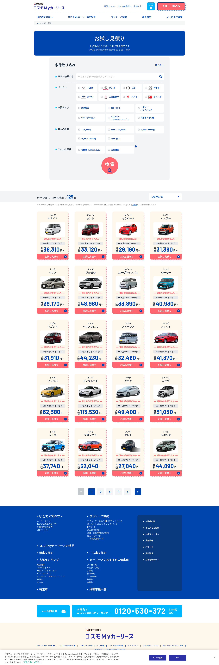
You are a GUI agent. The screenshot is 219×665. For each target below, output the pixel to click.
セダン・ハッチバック (146, 108)
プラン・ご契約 (99, 516)
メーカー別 (92, 565)
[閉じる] (214, 657)
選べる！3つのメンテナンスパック (102, 524)
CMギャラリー (43, 530)
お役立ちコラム (152, 534)
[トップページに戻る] (49, 6)
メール (134, 205)
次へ (138, 491)
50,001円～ (115, 139)
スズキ (134, 97)
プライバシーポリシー (44, 646)
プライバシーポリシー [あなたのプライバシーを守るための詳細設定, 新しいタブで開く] (32, 662)
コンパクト (116, 108)
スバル (90, 97)
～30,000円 (86, 130)
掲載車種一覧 (98, 589)
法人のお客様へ (125, 6)
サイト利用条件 (115, 646)
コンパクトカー (44, 568)
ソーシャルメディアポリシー (91, 646)
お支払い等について (150, 646)
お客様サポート (152, 560)
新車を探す (46, 552)
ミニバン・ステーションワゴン (119, 118)
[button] (151, 6)
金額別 (90, 582)
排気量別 (91, 574)
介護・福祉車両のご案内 (98, 533)
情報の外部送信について (116, 650)
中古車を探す (98, 552)
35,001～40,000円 (148, 130)
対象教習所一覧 (96, 539)
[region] (109, 657)
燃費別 (90, 579)
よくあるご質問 (152, 528)
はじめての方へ (52, 516)
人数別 (90, 571)
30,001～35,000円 (118, 130)
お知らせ (149, 547)
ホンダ (112, 88)
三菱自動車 (114, 97)
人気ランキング (49, 559)
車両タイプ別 (93, 568)
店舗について (110, 6)
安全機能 (115, 150)
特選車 (43, 589)
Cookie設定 (98, 650)
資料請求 (137, 6)
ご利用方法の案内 (45, 527)
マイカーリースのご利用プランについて (104, 521)
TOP (37, 23)
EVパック (91, 527)
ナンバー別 (92, 576)
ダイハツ (157, 97)
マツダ (157, 88)
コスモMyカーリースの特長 (56, 545)
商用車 (40, 579)
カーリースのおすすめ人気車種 (109, 559)
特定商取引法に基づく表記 (173, 646)
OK (177, 658)
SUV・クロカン (88, 118)
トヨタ (90, 88)
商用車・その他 (147, 118)
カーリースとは (44, 521)
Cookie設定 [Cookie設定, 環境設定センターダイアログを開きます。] (157, 658)
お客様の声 (150, 521)
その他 (40, 582)
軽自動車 (85, 108)
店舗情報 (149, 541)
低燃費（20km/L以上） (91, 150)
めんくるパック (94, 536)
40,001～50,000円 (88, 139)
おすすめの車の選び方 (46, 524)
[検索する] (160, 76)
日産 (133, 88)
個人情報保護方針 (66, 646)
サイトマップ (133, 646)
